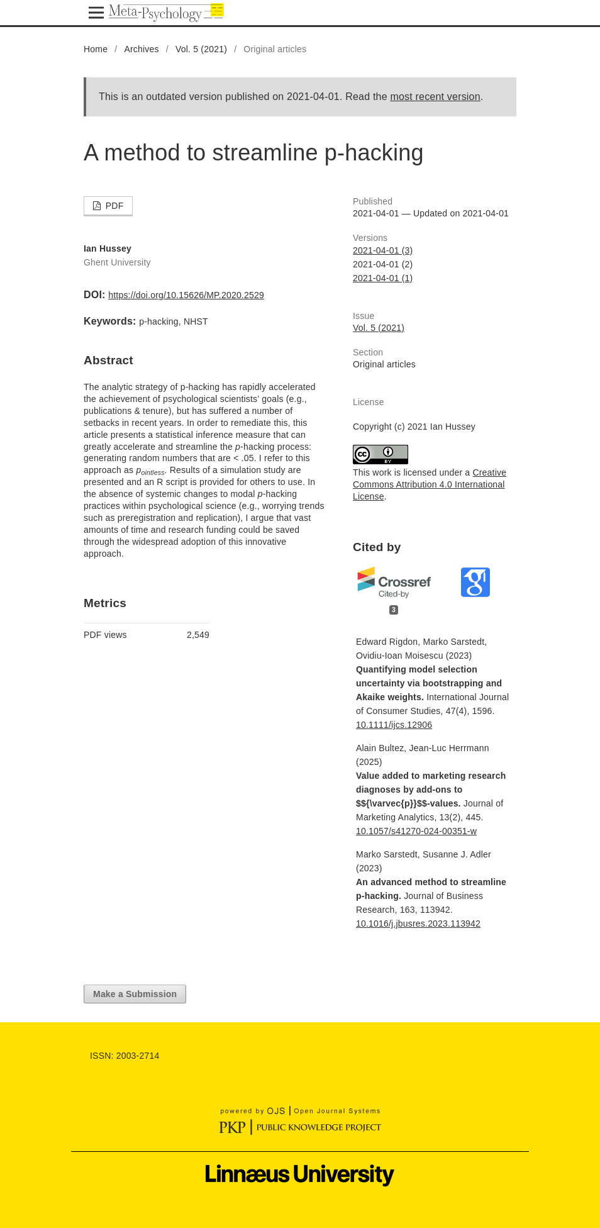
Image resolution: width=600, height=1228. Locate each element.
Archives (141, 49)
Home (96, 49)
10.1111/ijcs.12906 (394, 725)
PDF (113, 206)
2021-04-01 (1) (383, 278)
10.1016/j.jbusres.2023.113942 (418, 923)
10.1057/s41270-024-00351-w (416, 831)
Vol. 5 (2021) (201, 49)
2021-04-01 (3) (383, 250)
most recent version (435, 96)
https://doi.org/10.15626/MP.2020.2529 (186, 295)
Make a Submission (135, 994)
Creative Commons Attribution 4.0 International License (429, 484)
